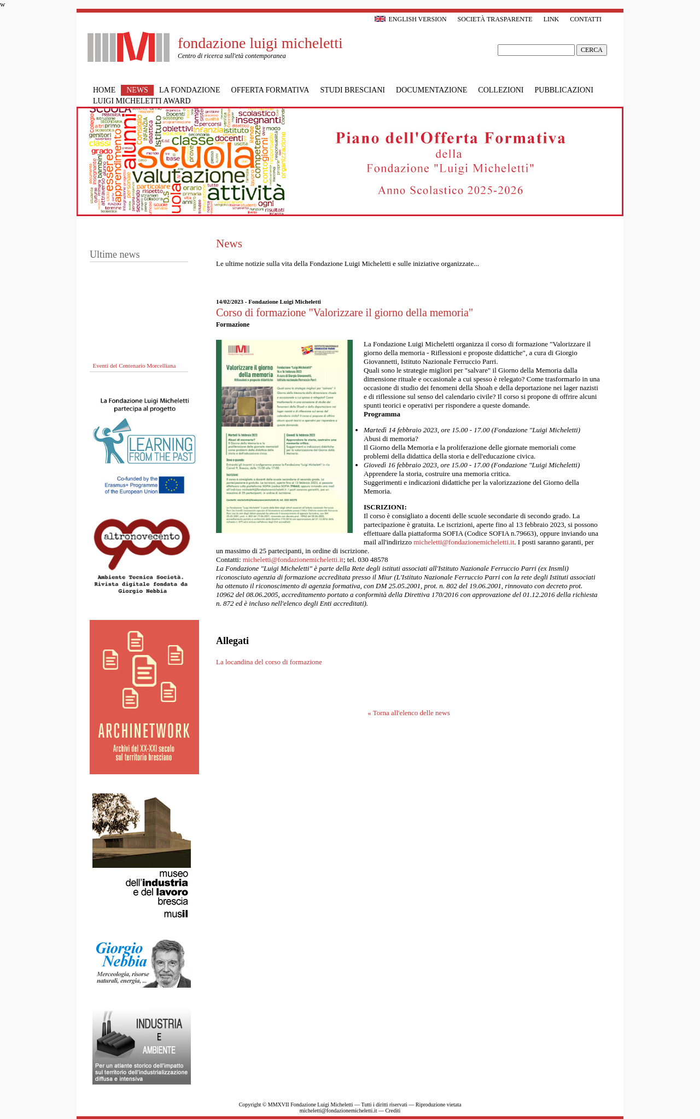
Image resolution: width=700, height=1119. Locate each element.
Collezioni (500, 90)
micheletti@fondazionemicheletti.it (463, 542)
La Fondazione (189, 90)
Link (551, 19)
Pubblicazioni (564, 90)
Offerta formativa (270, 90)
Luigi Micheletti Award (142, 101)
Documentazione (431, 90)
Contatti (586, 19)
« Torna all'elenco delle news (409, 713)
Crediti (392, 1111)
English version (410, 19)
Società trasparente (495, 19)
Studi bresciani (352, 90)
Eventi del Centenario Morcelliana (134, 366)
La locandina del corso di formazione (269, 662)
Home (104, 90)
